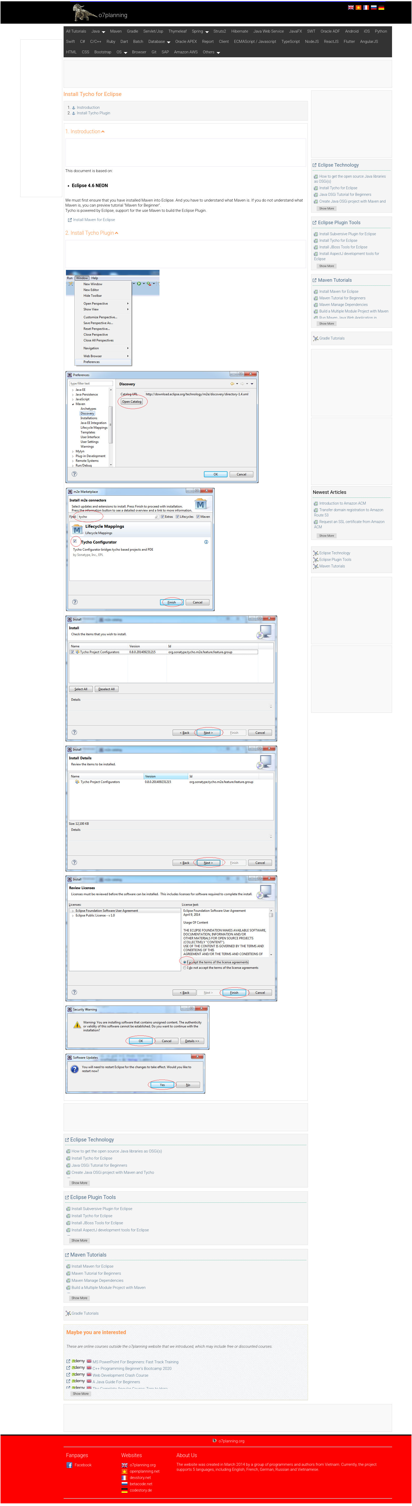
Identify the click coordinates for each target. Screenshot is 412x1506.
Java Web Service (268, 31)
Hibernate (239, 31)
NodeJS (312, 41)
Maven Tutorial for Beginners (96, 1273)
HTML (71, 52)
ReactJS (331, 41)
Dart (124, 41)
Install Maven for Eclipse (94, 219)
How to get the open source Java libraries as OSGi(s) (117, 1151)
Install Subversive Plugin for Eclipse (102, 1208)
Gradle (132, 31)
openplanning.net (140, 1471)
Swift (70, 41)
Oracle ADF (330, 31)
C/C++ (95, 41)
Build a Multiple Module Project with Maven (109, 1287)
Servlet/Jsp (153, 31)
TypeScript (290, 41)
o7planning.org (138, 1465)
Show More (79, 1183)
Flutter (349, 41)
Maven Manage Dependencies (97, 1280)
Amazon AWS (186, 52)
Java (95, 31)
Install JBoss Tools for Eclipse (97, 1223)
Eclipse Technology (92, 1140)
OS (119, 52)
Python (381, 31)
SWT (311, 31)
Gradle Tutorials (85, 1313)
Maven (116, 31)
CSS (85, 52)
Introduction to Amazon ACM (342, 503)
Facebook (79, 1465)
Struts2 (220, 31)
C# (82, 41)
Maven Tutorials (88, 1255)
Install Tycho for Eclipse (92, 1158)
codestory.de (136, 1490)
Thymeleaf (177, 31)
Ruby (111, 41)
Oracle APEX (186, 41)
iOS (367, 31)
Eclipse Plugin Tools (93, 1197)
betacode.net (136, 1484)
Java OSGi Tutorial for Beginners (99, 1165)
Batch (138, 41)
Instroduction (88, 107)
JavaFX (295, 31)
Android (352, 31)
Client (224, 41)
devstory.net (136, 1477)
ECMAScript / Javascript (255, 41)
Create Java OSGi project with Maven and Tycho (113, 1172)
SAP (165, 52)
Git (154, 52)
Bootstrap (102, 52)
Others (208, 52)
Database (156, 41)
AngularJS (369, 41)
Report (208, 41)
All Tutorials (76, 31)
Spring (197, 31)
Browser (139, 52)
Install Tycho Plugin (93, 113)
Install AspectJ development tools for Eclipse (110, 1230)
